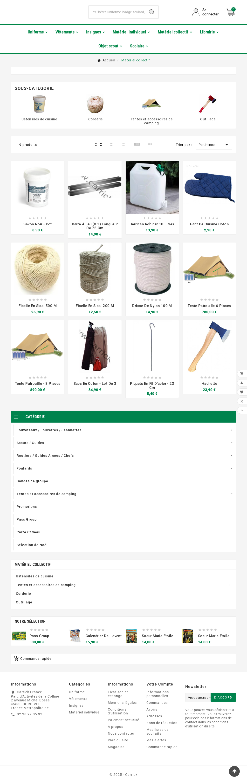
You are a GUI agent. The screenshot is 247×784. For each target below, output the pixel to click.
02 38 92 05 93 (29, 714)
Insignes (76, 705)
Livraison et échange (118, 694)
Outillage (208, 119)
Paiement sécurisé (123, 720)
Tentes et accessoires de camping (152, 121)
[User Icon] (206, 12)
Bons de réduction (162, 723)
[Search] (151, 12)
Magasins (116, 747)
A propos (115, 727)
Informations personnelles (157, 694)
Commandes (157, 703)
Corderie (95, 119)
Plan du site (118, 740)
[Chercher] (117, 12)
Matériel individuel (84, 712)
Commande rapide (162, 747)
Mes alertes (156, 740)
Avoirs (151, 709)
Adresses (154, 716)
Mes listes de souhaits (157, 731)
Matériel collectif (33, 564)
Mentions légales (122, 703)
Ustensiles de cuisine (39, 119)
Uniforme (77, 692)
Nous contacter (121, 733)
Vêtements (78, 699)
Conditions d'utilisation (118, 711)
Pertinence (214, 145)
